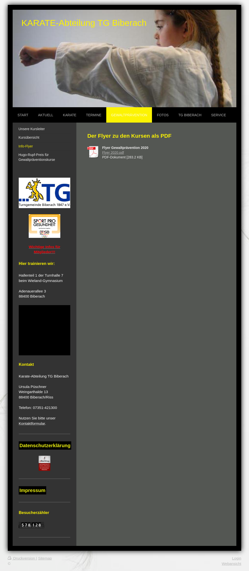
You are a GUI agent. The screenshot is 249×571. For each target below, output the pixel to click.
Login (236, 558)
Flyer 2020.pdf (113, 153)
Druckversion (22, 558)
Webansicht (231, 563)
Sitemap (45, 558)
